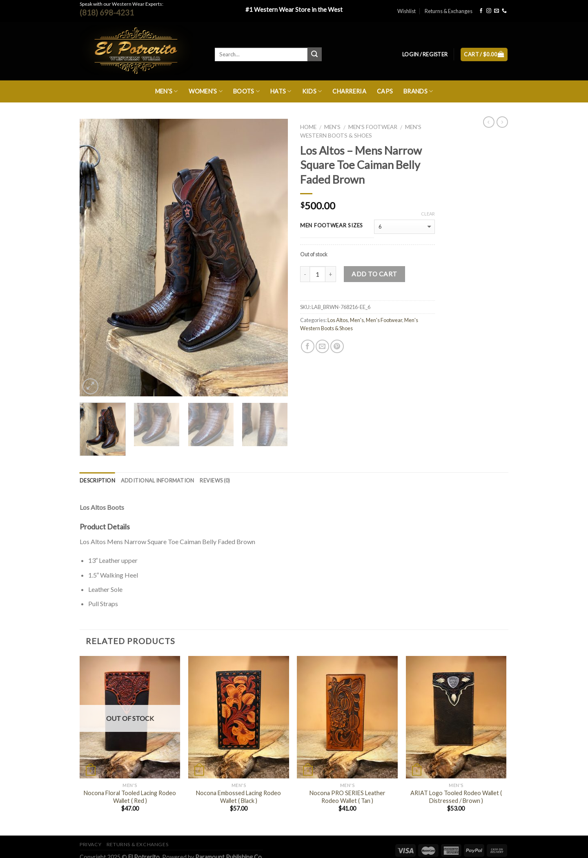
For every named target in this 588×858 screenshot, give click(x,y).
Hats (281, 91)
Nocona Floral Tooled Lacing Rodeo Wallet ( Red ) (130, 796)
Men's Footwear (372, 127)
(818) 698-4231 (107, 12)
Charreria (349, 91)
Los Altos (337, 320)
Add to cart (374, 274)
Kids (312, 91)
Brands (418, 91)
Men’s (166, 91)
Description (97, 480)
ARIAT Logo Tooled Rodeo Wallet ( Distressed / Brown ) (456, 796)
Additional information (157, 480)
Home (308, 127)
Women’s (206, 91)
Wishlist (406, 11)
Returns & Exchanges (448, 11)
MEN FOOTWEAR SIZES (331, 226)
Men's (332, 127)
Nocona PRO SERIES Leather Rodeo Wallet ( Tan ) (347, 796)
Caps (385, 91)
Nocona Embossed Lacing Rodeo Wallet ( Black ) (238, 796)
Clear (428, 213)
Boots (246, 91)
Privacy (90, 844)
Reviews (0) (215, 480)
